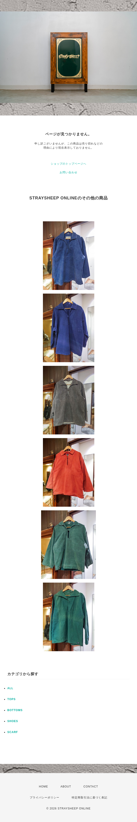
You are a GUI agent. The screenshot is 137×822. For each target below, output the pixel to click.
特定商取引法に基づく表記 (89, 797)
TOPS (11, 699)
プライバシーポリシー (44, 797)
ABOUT (66, 786)
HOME (43, 786)
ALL (10, 688)
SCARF (12, 732)
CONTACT (91, 786)
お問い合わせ (68, 172)
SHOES (12, 721)
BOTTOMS (15, 710)
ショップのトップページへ (68, 163)
